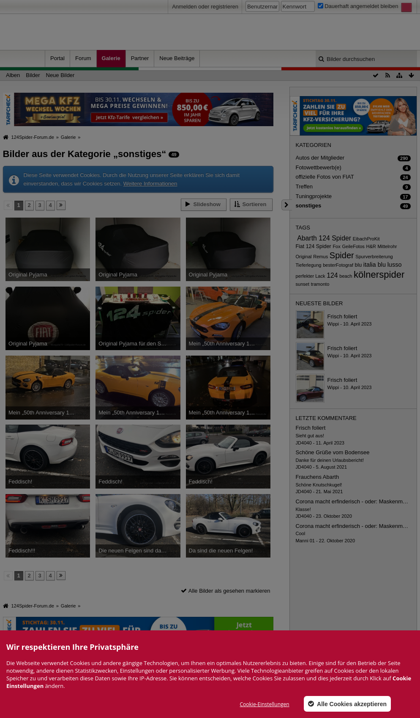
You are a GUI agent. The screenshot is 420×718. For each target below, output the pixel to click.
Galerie (111, 58)
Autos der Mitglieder (320, 158)
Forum (83, 58)
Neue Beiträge (176, 58)
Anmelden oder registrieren (205, 6)
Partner (140, 58)
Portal (57, 58)
